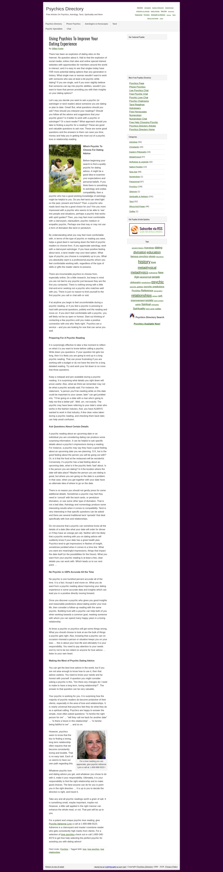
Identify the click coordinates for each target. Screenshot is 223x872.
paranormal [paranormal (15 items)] (145, 277)
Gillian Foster (57, 48)
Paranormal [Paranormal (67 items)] (138, 15)
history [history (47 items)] (144, 261)
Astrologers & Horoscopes (96, 24)
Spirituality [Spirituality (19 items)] (139, 308)
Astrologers (135, 108)
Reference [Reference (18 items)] (147, 290)
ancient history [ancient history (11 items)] (138, 248)
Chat (69, 29)
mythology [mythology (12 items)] (153, 273)
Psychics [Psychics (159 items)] (147, 15)
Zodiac (132, 211)
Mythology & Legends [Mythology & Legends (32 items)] (142, 11)
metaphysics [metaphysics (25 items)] (139, 272)
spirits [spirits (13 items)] (138, 304)
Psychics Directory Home (142, 129)
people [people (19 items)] (156, 276)
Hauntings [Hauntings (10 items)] (160, 257)
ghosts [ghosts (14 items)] (152, 256)
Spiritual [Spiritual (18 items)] (146, 304)
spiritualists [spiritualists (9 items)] (155, 304)
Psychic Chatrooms (139, 101)
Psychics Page (136, 83)
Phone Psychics (73, 24)
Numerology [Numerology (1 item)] (171, 11)
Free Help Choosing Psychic (143, 122)
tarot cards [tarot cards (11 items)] (150, 309)
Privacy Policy (171, 867)
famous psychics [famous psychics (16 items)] (139, 256)
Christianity (134, 147)
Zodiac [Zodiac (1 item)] (161, 18)
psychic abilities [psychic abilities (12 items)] (136, 287)
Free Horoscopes (138, 112)
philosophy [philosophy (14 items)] (135, 282)
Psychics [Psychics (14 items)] (136, 290)
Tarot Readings (137, 104)
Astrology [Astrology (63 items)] (140, 8)
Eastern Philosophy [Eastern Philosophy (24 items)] (158, 8)
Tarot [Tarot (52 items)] (173, 15)
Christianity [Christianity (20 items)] (147, 8)
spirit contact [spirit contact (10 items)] (158, 300)
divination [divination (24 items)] (139, 252)
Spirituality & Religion (138, 196)
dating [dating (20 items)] (158, 247)
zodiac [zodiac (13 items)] (158, 309)
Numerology (135, 115)
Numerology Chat (138, 119)
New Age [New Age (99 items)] (164, 11)
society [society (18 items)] (149, 300)
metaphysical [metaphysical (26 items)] (147, 267)
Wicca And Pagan (137, 206)
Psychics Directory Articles (142, 126)
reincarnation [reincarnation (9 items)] (158, 291)
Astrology (133, 142)
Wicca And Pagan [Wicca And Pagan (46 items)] (152, 18)
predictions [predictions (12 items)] (146, 282)
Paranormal (134, 181)
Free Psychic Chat (138, 94)
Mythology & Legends (138, 162)
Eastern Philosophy (137, 152)
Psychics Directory (64, 8)
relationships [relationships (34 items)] (141, 295)
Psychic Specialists (54, 29)
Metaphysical (135, 157)
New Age (133, 172)
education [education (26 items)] (154, 252)
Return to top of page (54, 867)
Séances (133, 191)
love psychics (68, 834)
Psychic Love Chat (138, 97)
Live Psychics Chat (138, 90)
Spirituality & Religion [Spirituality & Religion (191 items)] (158, 15)
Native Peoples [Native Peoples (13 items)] (155, 11)
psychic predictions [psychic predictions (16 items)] (154, 286)
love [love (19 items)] (153, 262)
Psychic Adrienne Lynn (60, 824)
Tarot (114, 24)
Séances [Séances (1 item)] (169, 15)
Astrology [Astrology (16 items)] (149, 247)
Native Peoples (136, 167)
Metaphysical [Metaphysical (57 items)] (169, 8)
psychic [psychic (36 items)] (157, 282)
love (84, 849)
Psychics (64, 849)
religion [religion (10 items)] (155, 296)
